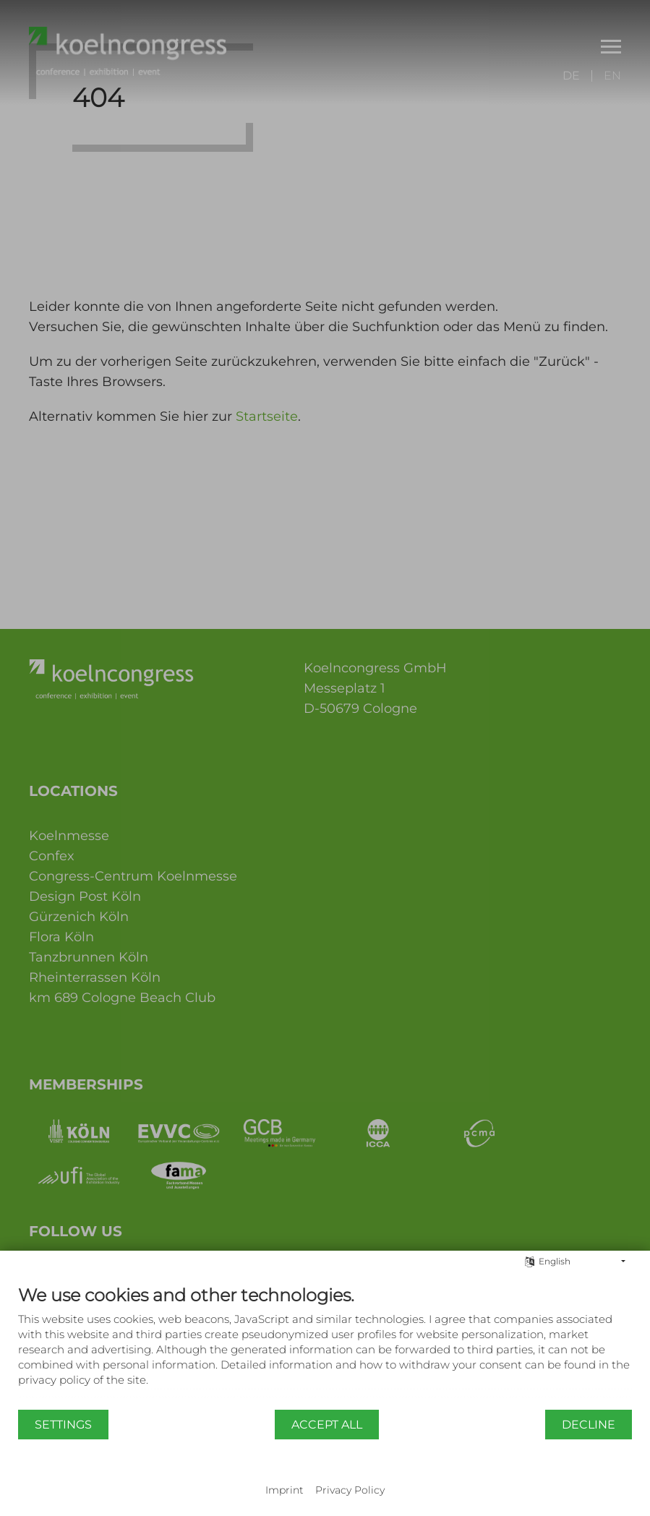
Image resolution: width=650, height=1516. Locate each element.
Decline (588, 1424)
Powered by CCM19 (325, 1476)
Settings (63, 1424)
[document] (325, 1346)
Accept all (326, 1424)
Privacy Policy (350, 1489)
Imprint (284, 1489)
